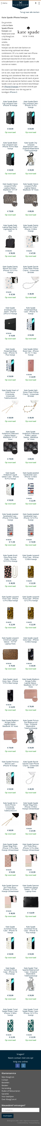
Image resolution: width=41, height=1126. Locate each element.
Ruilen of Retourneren (11, 1091)
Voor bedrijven (8, 1096)
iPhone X (13, 92)
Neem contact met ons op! (20, 1058)
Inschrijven (7, 1116)
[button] (35, 3)
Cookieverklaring (22, 1123)
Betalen (5, 1085)
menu (4, 3)
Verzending (6, 1088)
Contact (5, 1080)
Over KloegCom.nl (9, 1099)
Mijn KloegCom (8, 1077)
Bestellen (5, 1082)
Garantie (5, 1094)
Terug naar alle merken (29, 12)
